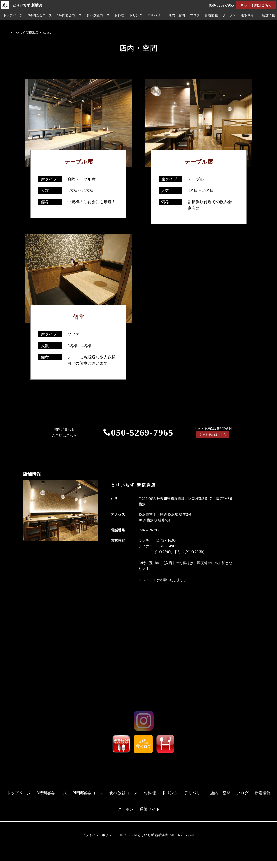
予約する (8, 851)
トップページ (13, 15)
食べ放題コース (98, 15)
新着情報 (211, 15)
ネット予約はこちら (256, 5)
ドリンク (135, 15)
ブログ (195, 15)
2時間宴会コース (69, 15)
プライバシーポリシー (98, 835)
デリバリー (155, 15)
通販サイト (249, 15)
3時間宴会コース (40, 15)
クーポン (229, 15)
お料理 (119, 15)
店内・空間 (177, 15)
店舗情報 (268, 15)
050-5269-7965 (142, 433)
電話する (8, 858)
